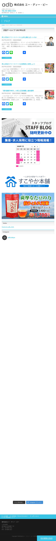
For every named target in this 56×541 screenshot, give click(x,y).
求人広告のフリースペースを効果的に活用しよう (18, 64)
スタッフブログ (17, 40)
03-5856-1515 (46, 538)
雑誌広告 (24, 93)
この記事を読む (7, 57)
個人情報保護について (9, 517)
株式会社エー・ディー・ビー (25, 536)
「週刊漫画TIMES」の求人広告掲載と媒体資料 (18, 91)
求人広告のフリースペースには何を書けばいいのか (19, 37)
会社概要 (5, 516)
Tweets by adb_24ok (8, 227)
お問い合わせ (35, 516)
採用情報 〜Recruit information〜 (20, 516)
